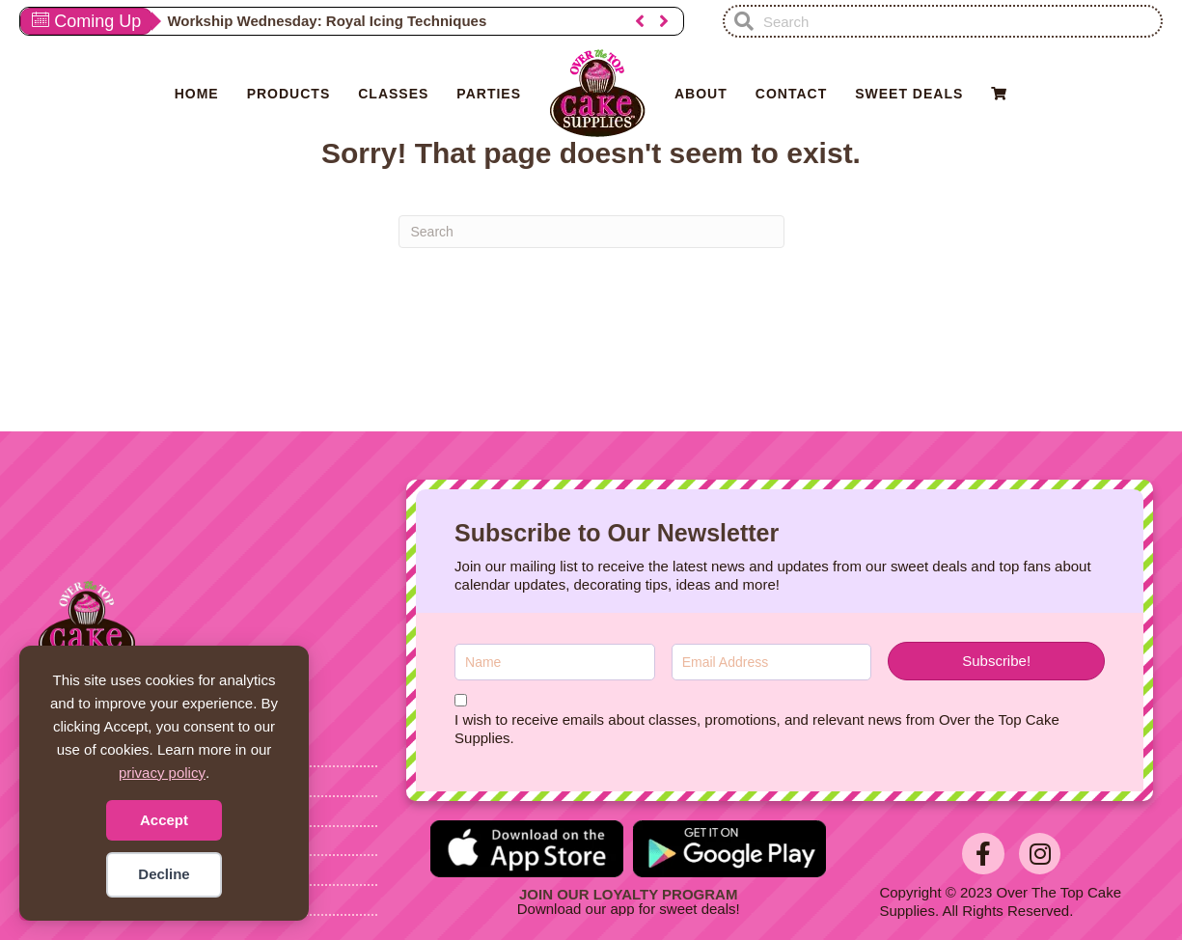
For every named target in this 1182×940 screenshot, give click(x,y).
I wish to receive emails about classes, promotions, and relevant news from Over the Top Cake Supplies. (756, 728)
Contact (791, 93)
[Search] (591, 231)
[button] (640, 21)
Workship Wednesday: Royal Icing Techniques (326, 21)
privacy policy (162, 772)
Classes (393, 93)
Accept (164, 820)
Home (197, 93)
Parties (488, 93)
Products (289, 93)
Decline (163, 874)
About (701, 93)
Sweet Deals (909, 93)
